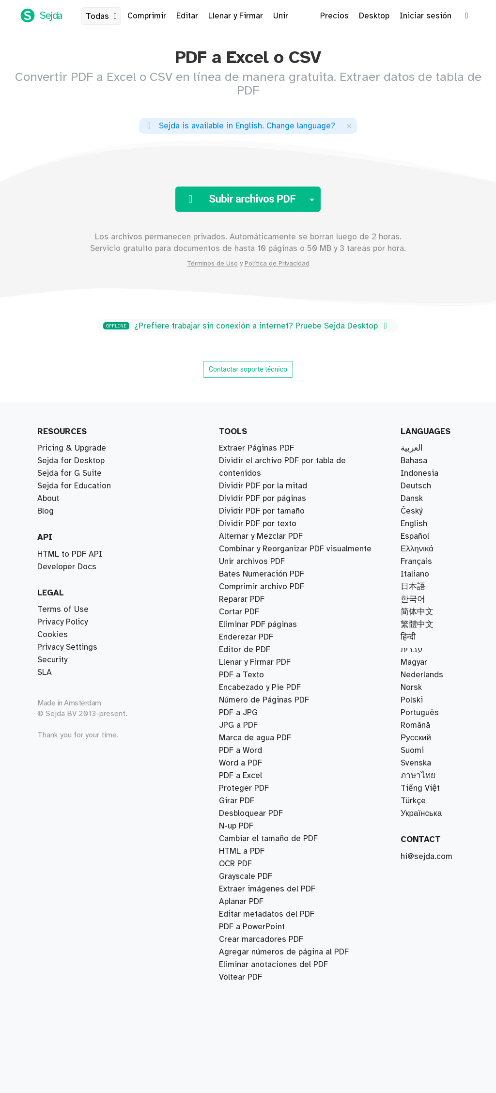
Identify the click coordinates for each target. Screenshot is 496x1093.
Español (415, 536)
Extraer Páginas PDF (256, 448)
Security (52, 660)
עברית (412, 649)
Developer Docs (66, 566)
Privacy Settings (67, 647)
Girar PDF (236, 800)
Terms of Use (63, 609)
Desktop (374, 16)
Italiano (415, 574)
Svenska (416, 763)
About (48, 498)
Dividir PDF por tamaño (262, 511)
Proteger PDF (244, 788)
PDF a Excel (240, 775)
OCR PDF (235, 863)
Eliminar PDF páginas (258, 624)
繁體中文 (417, 624)
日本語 (413, 586)
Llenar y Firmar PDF (255, 662)
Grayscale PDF (245, 876)
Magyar (414, 662)
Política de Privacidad (277, 263)
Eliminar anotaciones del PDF (273, 964)
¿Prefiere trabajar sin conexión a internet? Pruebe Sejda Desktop (246, 326)
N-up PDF (236, 826)
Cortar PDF (239, 612)
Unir (280, 16)
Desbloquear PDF (251, 813)
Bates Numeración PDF (261, 574)
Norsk (411, 687)
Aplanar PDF (241, 901)
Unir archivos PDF (252, 561)
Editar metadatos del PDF (266, 914)
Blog (45, 511)
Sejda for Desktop (71, 460)
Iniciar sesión (425, 16)
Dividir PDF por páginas (262, 498)
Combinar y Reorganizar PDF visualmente (295, 549)
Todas (103, 16)
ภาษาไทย (418, 775)
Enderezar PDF (246, 637)
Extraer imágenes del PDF (267, 889)
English (414, 523)
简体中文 (417, 612)
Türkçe (413, 800)
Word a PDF (240, 763)
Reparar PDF (241, 599)
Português (420, 712)
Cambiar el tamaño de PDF (268, 838)
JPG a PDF (238, 725)
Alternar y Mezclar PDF (261, 536)
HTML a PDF (241, 851)
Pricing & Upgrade (71, 448)
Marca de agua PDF (255, 738)
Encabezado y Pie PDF (260, 687)
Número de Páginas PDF (264, 700)
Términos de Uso (212, 263)
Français (416, 561)
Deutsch (416, 486)
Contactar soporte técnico (248, 369)
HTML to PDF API (69, 554)
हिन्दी (408, 637)
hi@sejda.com (426, 856)
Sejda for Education (74, 486)
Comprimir (146, 16)
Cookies (52, 634)
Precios (334, 16)
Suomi (412, 750)
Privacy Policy (62, 622)
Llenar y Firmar (235, 16)
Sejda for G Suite (69, 473)
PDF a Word (240, 750)
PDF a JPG (238, 712)
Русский (416, 738)
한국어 (413, 599)
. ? (239, 126)
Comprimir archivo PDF (261, 586)
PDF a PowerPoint (252, 926)
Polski (412, 700)
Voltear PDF (240, 977)
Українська (421, 813)
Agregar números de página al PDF (284, 952)
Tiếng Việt (420, 788)
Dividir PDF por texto (257, 523)
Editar (187, 16)
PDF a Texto (241, 675)
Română (415, 725)
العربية (412, 448)
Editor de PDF (244, 649)
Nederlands (422, 675)
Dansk (412, 498)
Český (411, 511)
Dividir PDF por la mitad (263, 486)
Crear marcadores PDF (261, 939)
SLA (44, 672)
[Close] (349, 125)
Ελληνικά (417, 549)
